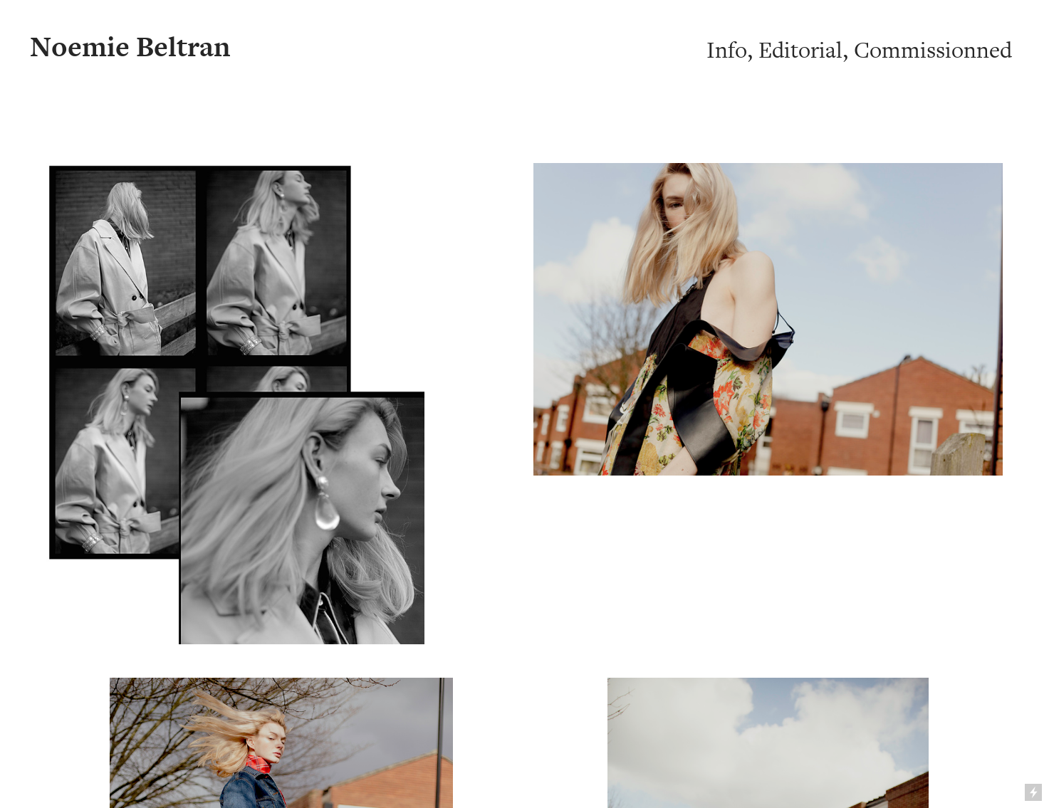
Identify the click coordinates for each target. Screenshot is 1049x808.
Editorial (800, 50)
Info (726, 50)
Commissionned (933, 50)
